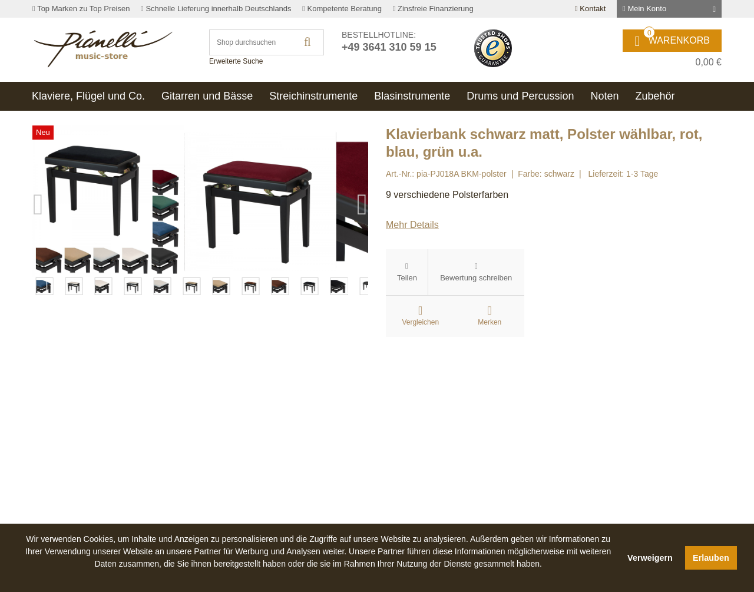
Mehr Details (412, 225)
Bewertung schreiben (476, 277)
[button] (318, 577)
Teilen (407, 277)
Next (362, 293)
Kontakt (590, 8)
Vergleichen (420, 322)
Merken (489, 322)
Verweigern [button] (650, 558)
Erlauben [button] (711, 558)
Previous (38, 293)
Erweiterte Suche (236, 61)
